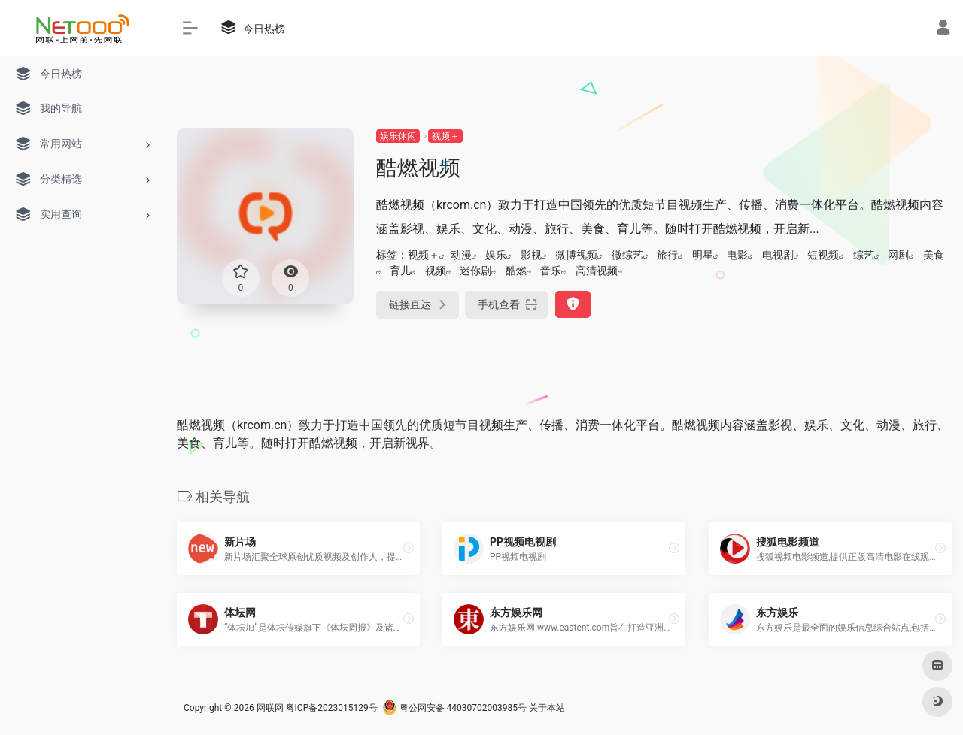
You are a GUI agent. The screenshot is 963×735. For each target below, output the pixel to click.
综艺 (863, 255)
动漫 (461, 255)
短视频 (823, 255)
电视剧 (778, 255)
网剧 (898, 255)
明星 (702, 255)
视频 (435, 271)
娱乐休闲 (398, 136)
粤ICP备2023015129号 (332, 708)
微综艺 (627, 255)
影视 (531, 255)
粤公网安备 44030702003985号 (454, 708)
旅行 (667, 255)
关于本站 (547, 708)
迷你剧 (475, 271)
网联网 (270, 708)
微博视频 (576, 255)
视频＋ (445, 136)
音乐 (550, 271)
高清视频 (597, 271)
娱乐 (495, 255)
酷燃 (516, 271)
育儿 (400, 271)
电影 (737, 255)
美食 (933, 255)
